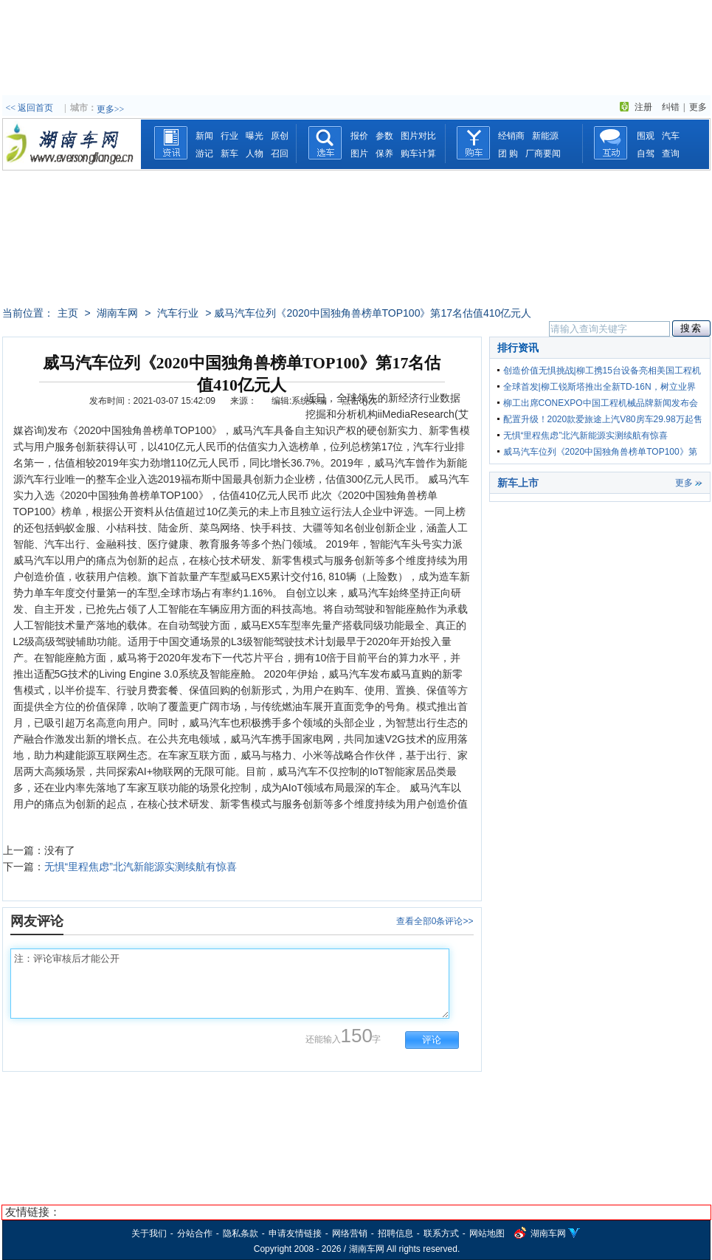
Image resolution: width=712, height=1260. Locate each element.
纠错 (671, 107)
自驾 (645, 153)
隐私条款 (240, 1233)
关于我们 (149, 1233)
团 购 (508, 153)
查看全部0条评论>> (435, 921)
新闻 (204, 136)
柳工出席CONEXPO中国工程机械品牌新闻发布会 (600, 403)
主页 (68, 313)
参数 (384, 136)
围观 (645, 136)
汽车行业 (177, 313)
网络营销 (349, 1233)
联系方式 (441, 1233)
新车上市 (518, 483)
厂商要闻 (543, 153)
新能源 (545, 136)
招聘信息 (395, 1233)
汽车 (671, 136)
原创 (279, 136)
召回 (279, 153)
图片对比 (418, 136)
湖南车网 (117, 313)
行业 (229, 136)
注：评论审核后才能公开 (229, 984)
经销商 (511, 136)
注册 (643, 107)
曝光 (254, 136)
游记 (204, 153)
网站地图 (487, 1233)
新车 (229, 153)
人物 (254, 153)
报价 (359, 136)
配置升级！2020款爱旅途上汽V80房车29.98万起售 (602, 419)
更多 (698, 107)
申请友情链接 (295, 1233)
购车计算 (418, 153)
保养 (384, 153)
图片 (359, 153)
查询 (671, 153)
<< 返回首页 (30, 108)
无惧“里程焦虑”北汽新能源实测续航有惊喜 (140, 866)
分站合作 (194, 1233)
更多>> (111, 109)
